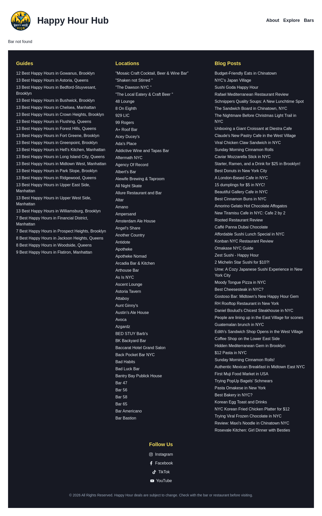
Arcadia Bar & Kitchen (135, 263)
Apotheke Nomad (131, 256)
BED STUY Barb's (131, 334)
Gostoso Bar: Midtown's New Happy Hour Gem (257, 296)
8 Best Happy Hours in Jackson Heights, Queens (59, 238)
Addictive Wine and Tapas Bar (142, 151)
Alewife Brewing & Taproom (140, 179)
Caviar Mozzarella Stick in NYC (242, 157)
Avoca (121, 319)
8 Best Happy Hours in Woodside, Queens (54, 245)
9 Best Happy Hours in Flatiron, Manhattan (54, 252)
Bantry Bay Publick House (138, 376)
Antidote (122, 242)
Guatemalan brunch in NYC (239, 324)
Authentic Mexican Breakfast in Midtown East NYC (260, 367)
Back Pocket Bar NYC (135, 355)
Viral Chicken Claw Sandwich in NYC (248, 142)
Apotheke (124, 249)
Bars (309, 20)
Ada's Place (126, 144)
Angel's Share (127, 228)
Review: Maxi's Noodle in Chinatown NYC (252, 423)
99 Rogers (124, 122)
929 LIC (122, 115)
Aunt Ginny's (126, 305)
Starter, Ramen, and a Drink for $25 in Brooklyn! (257, 164)
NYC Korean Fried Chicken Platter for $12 (252, 409)
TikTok (161, 472)
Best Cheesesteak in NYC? (239, 289)
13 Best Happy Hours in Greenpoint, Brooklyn (57, 142)
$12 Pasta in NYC (231, 353)
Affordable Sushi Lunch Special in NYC (249, 234)
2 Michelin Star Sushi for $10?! (242, 262)
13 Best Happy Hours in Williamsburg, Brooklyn (58, 211)
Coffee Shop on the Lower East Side (247, 339)
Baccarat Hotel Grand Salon (140, 348)
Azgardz (122, 326)
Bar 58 (121, 397)
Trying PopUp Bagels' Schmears (243, 381)
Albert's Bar (125, 172)
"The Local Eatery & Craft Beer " (144, 94)
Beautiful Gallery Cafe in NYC (241, 192)
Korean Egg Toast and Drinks (241, 402)
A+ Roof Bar (126, 129)
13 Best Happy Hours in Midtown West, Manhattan (61, 164)
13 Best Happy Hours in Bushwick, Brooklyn (55, 100)
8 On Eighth (126, 108)
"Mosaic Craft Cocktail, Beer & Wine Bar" (152, 73)
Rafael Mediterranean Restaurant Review (251, 94)
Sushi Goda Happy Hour (236, 87)
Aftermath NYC (129, 158)
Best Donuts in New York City (241, 171)
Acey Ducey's (127, 136)
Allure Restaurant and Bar (138, 193)
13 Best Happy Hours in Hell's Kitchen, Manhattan (60, 150)
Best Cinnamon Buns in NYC (240, 199)
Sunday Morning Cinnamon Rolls (244, 150)
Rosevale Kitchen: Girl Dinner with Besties (252, 430)
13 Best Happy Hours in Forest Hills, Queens (56, 128)
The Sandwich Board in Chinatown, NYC (251, 108)
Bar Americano (128, 411)
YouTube (161, 481)
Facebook (161, 463)
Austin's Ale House (132, 312)
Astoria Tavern (128, 291)
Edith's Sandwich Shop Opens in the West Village (259, 332)
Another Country (130, 235)
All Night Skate (128, 186)
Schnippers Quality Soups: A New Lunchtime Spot (259, 101)
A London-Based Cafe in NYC (241, 178)
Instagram (161, 454)
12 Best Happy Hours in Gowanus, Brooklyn (55, 73)
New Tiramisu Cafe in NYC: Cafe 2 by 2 (250, 213)
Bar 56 (121, 390)
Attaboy (122, 298)
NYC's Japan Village (233, 80)
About (272, 20)
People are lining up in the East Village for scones (259, 317)
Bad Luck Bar (127, 369)
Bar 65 (121, 404)
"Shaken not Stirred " (134, 80)
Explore (291, 20)
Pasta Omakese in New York (240, 388)
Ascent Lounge (128, 284)
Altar (119, 200)
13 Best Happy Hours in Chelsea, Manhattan (56, 107)
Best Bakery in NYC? (233, 395)
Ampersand (125, 214)
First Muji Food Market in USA (241, 374)
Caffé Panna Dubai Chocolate (241, 227)
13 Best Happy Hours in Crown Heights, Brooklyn (60, 114)
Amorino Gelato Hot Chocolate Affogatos (251, 206)
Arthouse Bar (127, 270)
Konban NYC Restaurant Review (244, 241)
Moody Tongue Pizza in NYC (240, 282)
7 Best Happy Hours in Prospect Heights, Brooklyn (61, 231)
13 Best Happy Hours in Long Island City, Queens (60, 157)
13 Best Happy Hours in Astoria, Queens (52, 80)
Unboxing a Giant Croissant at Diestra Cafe (253, 128)
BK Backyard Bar (130, 341)
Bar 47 (121, 383)
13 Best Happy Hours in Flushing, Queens (53, 121)
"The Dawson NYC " (133, 87)
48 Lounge (125, 101)
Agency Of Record (131, 165)
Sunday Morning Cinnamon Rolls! (244, 360)
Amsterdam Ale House (135, 221)
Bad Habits (125, 362)
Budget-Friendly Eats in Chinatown (245, 73)
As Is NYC (124, 277)
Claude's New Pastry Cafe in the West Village (255, 135)
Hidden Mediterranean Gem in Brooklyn (250, 346)
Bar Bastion (125, 418)
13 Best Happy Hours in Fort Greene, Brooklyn (57, 135)
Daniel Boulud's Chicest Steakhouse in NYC (254, 310)
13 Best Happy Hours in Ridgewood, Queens (56, 178)
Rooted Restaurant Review (239, 220)
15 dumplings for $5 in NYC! (240, 185)
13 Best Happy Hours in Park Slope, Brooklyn (56, 171)
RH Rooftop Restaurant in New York (247, 303)
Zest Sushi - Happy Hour (237, 255)
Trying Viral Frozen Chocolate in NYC (248, 416)
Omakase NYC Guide (234, 248)
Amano (121, 207)
